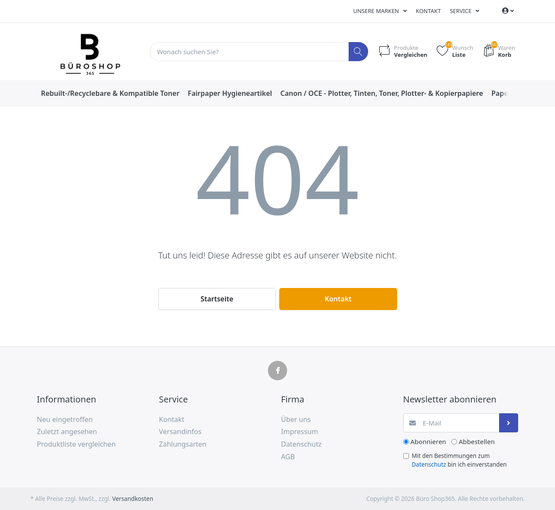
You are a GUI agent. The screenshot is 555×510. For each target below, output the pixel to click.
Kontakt (428, 11)
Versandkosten (132, 499)
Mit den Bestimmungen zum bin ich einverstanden (459, 460)
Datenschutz (429, 464)
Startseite (216, 299)
